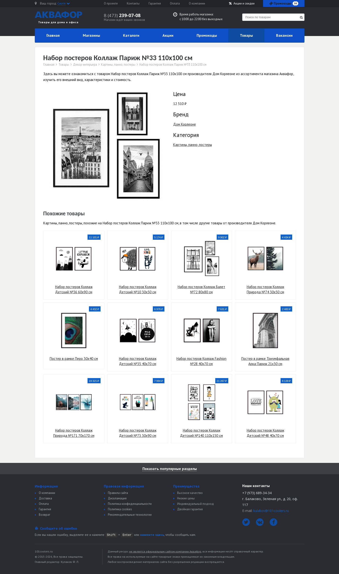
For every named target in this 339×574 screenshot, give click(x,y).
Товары (246, 35)
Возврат (44, 515)
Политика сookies (120, 509)
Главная (53, 35)
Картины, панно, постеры (118, 64)
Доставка (45, 498)
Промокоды (207, 35)
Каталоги (131, 35)
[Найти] (301, 17)
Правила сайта (118, 493)
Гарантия (155, 3)
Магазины (91, 35)
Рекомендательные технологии (130, 515)
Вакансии (284, 35)
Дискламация (117, 498)
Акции (242, 3)
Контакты (133, 3)
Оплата (175, 3)
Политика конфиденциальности (130, 504)
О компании (197, 3)
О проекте (111, 3)
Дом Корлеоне (184, 124)
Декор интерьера (85, 64)
